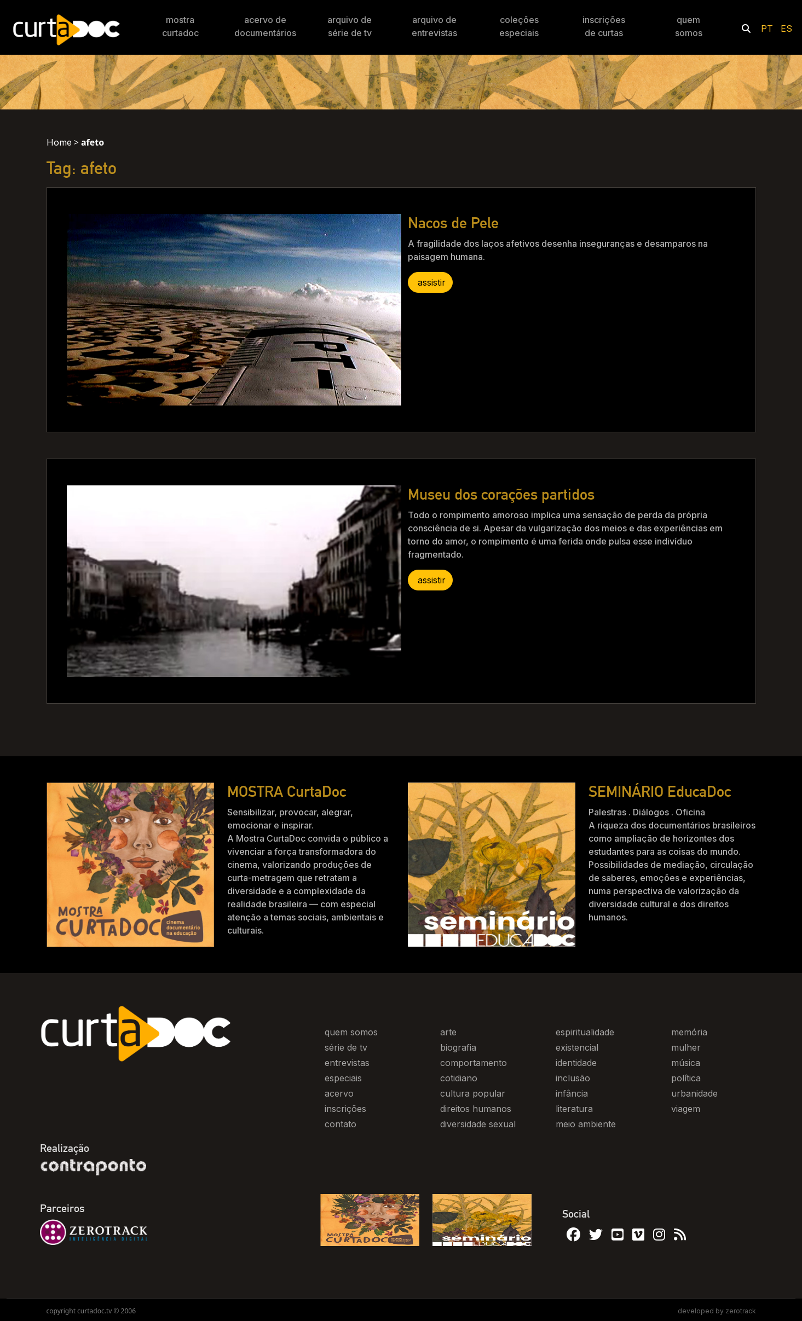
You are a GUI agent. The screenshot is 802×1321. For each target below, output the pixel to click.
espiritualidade (585, 1032)
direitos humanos (475, 1108)
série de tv (346, 1047)
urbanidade (694, 1093)
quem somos (351, 1032)
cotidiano (458, 1078)
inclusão (573, 1078)
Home (59, 142)
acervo (339, 1093)
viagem (685, 1108)
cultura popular (472, 1093)
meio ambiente (586, 1124)
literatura (574, 1108)
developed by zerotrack (717, 1311)
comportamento (473, 1062)
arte (448, 1032)
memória (689, 1032)
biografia (458, 1047)
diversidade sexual (478, 1124)
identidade (576, 1062)
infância (572, 1093)
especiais (343, 1078)
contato (340, 1124)
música (685, 1062)
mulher (686, 1047)
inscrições (345, 1108)
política (686, 1078)
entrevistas (347, 1062)
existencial (577, 1047)
